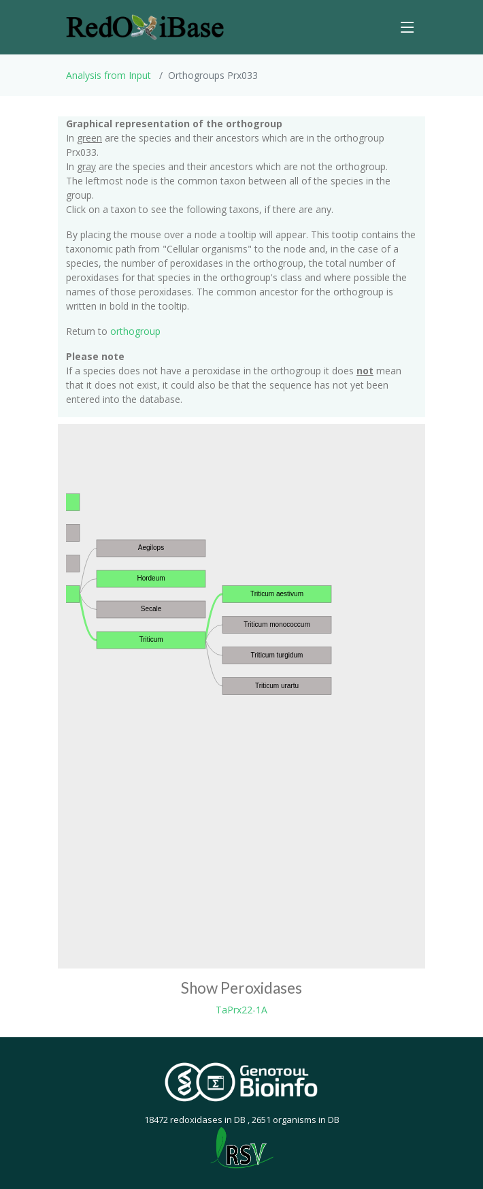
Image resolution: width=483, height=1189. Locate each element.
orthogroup (135, 331)
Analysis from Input (108, 75)
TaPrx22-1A (241, 1009)
